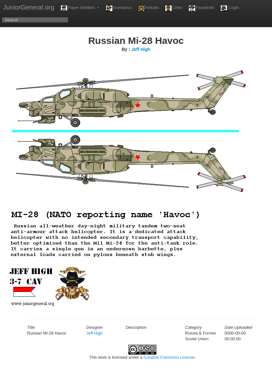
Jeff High (140, 49)
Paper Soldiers (80, 8)
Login (229, 8)
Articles (148, 8)
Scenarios (119, 8)
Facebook (201, 8)
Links (173, 8)
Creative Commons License (169, 357)
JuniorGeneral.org (28, 7)
